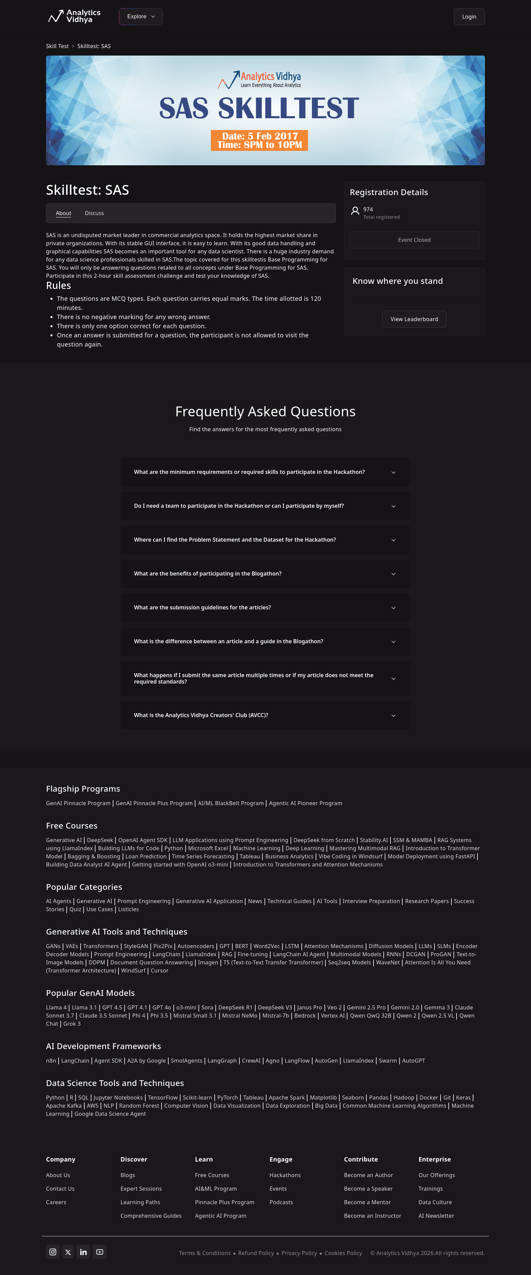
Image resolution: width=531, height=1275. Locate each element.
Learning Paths (140, 1202)
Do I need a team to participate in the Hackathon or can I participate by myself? (239, 505)
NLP (109, 1105)
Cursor (159, 970)
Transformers (101, 946)
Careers (56, 1202)
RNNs (393, 954)
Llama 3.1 (84, 1007)
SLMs (444, 946)
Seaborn (353, 1097)
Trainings (431, 1188)
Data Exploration (288, 1105)
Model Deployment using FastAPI (431, 856)
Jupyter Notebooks (118, 1097)
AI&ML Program (216, 1188)
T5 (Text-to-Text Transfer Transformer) (273, 962)
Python (174, 848)
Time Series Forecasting (203, 856)
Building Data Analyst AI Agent (86, 864)
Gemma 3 (437, 1007)
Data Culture (435, 1202)
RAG (226, 954)
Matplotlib (323, 1097)
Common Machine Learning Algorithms (394, 1105)
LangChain (166, 954)
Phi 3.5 (159, 1015)
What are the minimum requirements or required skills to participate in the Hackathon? (249, 472)
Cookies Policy (343, 1253)
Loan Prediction (146, 856)
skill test (57, 46)
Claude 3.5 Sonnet (103, 1015)
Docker (429, 1097)
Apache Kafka (64, 1105)
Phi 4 (138, 1015)
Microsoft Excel (208, 848)
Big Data (326, 1105)
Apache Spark (287, 1097)
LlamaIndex (201, 954)
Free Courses (212, 1175)
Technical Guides (290, 901)
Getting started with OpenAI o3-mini (180, 864)
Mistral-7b (275, 1015)
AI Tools (327, 901)
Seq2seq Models (349, 962)
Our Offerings (437, 1175)
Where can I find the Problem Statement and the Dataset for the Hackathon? (235, 539)
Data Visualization (237, 1105)
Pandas (378, 1097)
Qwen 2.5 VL (438, 1015)
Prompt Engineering (144, 901)
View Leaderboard (415, 319)
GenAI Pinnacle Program (78, 803)
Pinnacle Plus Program (225, 1202)
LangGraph (222, 1060)
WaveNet (388, 962)
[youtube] (100, 1252)
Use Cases (99, 909)
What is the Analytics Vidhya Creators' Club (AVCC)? (201, 715)
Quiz (75, 909)
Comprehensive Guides (151, 1215)
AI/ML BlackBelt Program (231, 803)
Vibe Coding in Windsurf (350, 856)
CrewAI (251, 1060)
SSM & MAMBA (412, 840)
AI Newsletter (436, 1215)
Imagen (208, 962)
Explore (140, 16)
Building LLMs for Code (128, 848)
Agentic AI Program (221, 1215)
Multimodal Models (356, 954)
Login (469, 16)
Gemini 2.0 (405, 1007)
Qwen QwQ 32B (370, 1015)
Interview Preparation (371, 901)
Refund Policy (256, 1253)
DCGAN (415, 954)
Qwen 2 (407, 1015)
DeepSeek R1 (235, 1007)
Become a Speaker (368, 1188)
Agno (273, 1060)
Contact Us (60, 1188)
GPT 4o (161, 1007)
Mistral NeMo (240, 1015)
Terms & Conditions (205, 1253)
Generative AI (64, 840)
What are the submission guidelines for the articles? (202, 607)
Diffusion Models (391, 946)
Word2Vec (267, 946)
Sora (207, 1007)
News (255, 901)
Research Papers (427, 901)
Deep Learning (304, 848)
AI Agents (58, 901)
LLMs (425, 946)
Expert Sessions (141, 1188)
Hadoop (404, 1097)
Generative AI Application (209, 901)
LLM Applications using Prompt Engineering (231, 840)
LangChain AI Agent (299, 954)
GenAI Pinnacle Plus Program (154, 803)
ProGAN (441, 954)
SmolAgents (187, 1060)
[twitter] (68, 1251)
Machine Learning (256, 848)
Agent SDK (108, 1060)
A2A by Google (146, 1060)
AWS (93, 1105)
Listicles (128, 909)
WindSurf (133, 970)
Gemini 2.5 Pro (366, 1007)
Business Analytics (289, 856)
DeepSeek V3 (275, 1007)
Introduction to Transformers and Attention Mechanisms (308, 864)
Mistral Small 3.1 (195, 1015)
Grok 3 (72, 1023)
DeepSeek (100, 840)
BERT (241, 946)
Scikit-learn (197, 1097)
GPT (224, 946)
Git (447, 1097)
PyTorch (227, 1097)
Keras (463, 1097)
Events (278, 1188)
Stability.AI (374, 840)
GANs (53, 946)
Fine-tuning (253, 954)
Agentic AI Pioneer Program (305, 803)
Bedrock (305, 1015)
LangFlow (297, 1060)
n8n (51, 1060)
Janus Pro (309, 1007)
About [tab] (63, 213)
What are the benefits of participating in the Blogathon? (207, 573)
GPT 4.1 (137, 1007)
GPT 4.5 (112, 1007)
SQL (83, 1097)
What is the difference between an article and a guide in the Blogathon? (228, 641)
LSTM (292, 946)
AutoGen (326, 1060)
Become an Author (368, 1175)
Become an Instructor (372, 1215)
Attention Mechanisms (334, 946)
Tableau (250, 856)
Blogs (128, 1175)
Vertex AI (333, 1015)
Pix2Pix (162, 946)
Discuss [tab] (94, 213)
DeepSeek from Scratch (324, 840)
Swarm (388, 1060)
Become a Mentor (367, 1202)
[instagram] (53, 1252)
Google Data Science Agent (110, 1113)
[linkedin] (83, 1252)
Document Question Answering (151, 962)
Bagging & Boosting (94, 856)
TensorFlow (163, 1097)
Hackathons (285, 1175)
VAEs (72, 946)
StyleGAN (136, 946)
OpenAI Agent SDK (142, 840)
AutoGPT (413, 1060)
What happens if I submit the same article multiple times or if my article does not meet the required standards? (254, 678)
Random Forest (139, 1105)
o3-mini (186, 1007)
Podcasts (281, 1202)
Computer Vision (186, 1105)
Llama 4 (56, 1007)
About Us (58, 1175)
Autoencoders (195, 946)
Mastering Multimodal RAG (365, 848)
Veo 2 (334, 1007)
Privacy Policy (299, 1253)
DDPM (97, 962)
